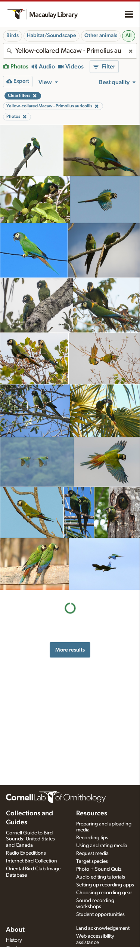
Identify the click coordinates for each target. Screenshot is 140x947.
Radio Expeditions (26, 853)
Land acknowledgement (103, 928)
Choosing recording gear (104, 892)
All (128, 35)
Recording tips (92, 837)
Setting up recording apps (105, 885)
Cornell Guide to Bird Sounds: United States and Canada (30, 839)
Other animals (100, 35)
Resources (91, 813)
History (14, 940)
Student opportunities (100, 914)
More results (70, 650)
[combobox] (70, 50)
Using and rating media (101, 845)
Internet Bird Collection (31, 861)
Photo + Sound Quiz (98, 869)
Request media (92, 853)
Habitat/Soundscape (51, 35)
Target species (92, 861)
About (15, 929)
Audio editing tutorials (100, 877)
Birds (12, 35)
